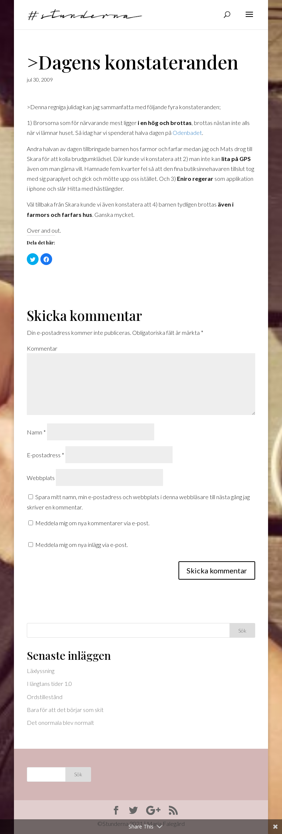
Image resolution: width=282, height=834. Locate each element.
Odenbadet (187, 132)
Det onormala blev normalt (60, 722)
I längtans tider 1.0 (49, 683)
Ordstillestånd (44, 696)
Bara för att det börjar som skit (65, 709)
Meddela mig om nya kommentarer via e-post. (92, 522)
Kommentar (42, 348)
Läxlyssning (40, 670)
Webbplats (41, 477)
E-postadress (45, 454)
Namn (36, 432)
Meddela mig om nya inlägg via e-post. (81, 544)
